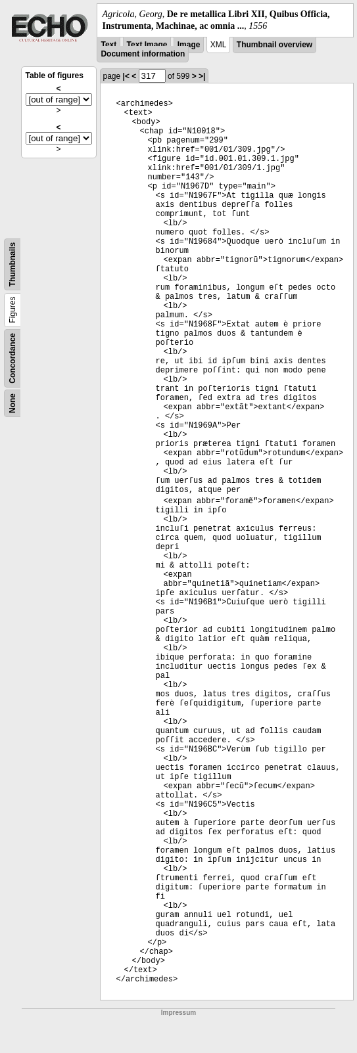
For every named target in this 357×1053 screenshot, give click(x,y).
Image (189, 44)
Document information (143, 53)
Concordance (12, 358)
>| (202, 76)
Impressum (178, 1012)
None (12, 403)
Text (108, 44)
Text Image (147, 44)
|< (126, 76)
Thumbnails (12, 264)
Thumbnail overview (274, 44)
